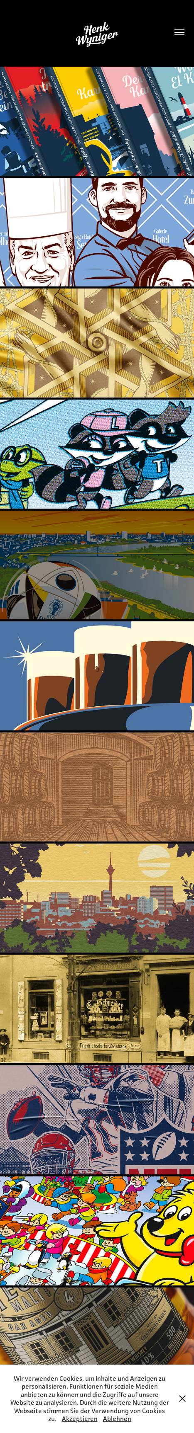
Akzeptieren (80, 1418)
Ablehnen (117, 1418)
